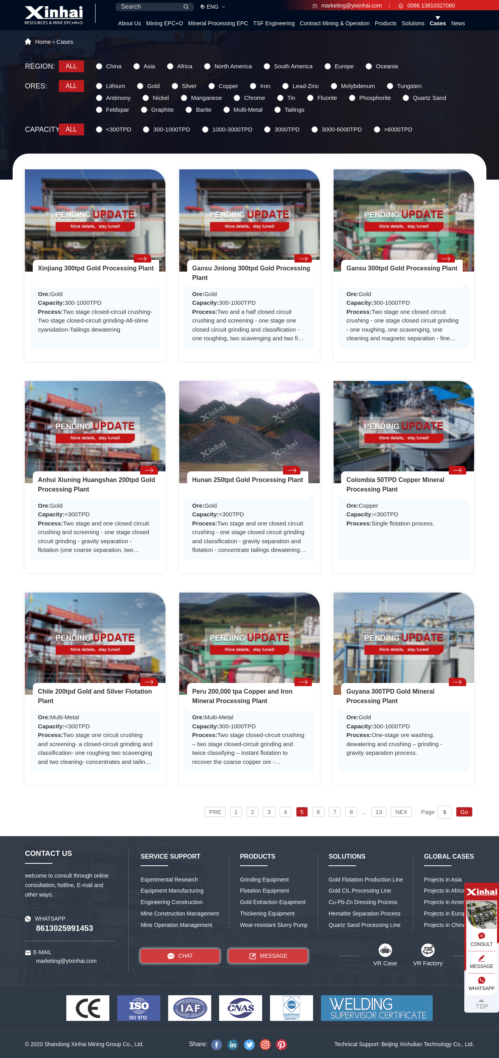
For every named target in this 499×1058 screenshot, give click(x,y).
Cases (438, 23)
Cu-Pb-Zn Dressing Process (362, 902)
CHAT (180, 956)
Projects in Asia (443, 879)
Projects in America (447, 902)
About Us (129, 23)
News (458, 23)
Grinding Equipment (264, 879)
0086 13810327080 (427, 5)
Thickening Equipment (267, 913)
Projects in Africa (444, 890)
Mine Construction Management (180, 913)
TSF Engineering (274, 23)
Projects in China (445, 925)
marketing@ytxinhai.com (347, 5)
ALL (71, 66)
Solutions (413, 23)
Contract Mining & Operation (335, 23)
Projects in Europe (446, 913)
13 (378, 812)
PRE (215, 812)
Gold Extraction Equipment (273, 902)
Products (385, 23)
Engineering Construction (172, 902)
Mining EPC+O (164, 23)
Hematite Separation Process (364, 913)
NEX (401, 812)
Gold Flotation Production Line (365, 879)
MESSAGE (268, 956)
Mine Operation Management (176, 925)
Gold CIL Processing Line (359, 890)
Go (464, 812)
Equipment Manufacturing (172, 890)
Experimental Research (169, 879)
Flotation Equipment (264, 890)
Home (43, 41)
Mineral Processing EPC (218, 23)
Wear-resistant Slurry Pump (274, 925)
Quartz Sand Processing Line (364, 925)
